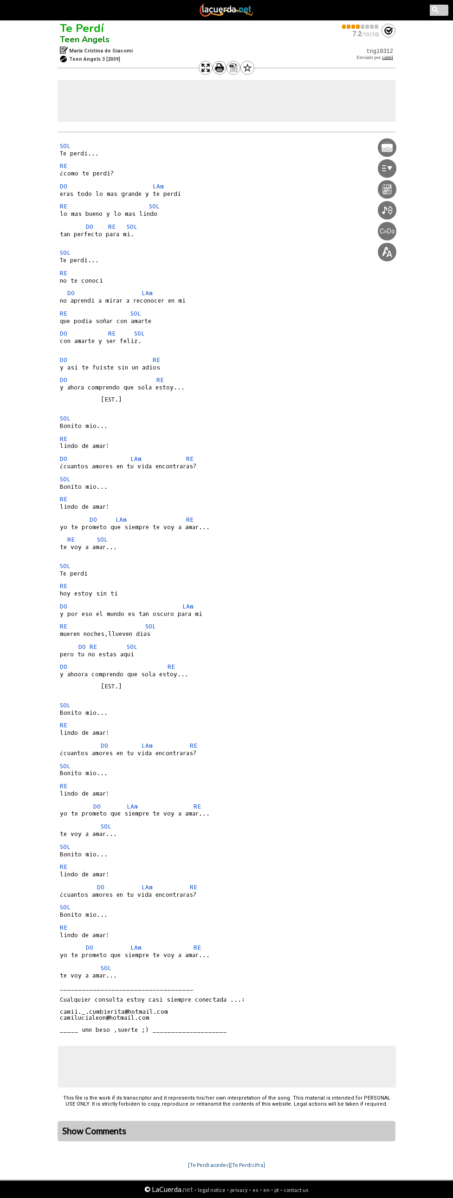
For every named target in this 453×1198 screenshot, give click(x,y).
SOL (65, 146)
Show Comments (94, 1131)
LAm (158, 186)
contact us (296, 1190)
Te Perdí (82, 28)
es (255, 1190)
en (266, 1190)
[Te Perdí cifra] (247, 1165)
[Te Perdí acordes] (209, 1165)
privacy (239, 1190)
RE (63, 166)
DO (63, 186)
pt (276, 1190)
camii (387, 57)
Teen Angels (85, 39)
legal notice (212, 1190)
